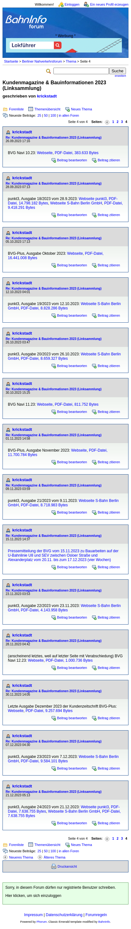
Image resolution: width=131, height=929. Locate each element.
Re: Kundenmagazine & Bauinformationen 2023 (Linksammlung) (53, 137)
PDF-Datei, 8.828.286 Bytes (44, 308)
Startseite (11, 61)
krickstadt (47, 96)
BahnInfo (104, 921)
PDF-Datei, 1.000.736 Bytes (69, 660)
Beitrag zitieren (109, 160)
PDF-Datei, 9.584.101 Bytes (44, 761)
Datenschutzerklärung (64, 915)
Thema (71, 61)
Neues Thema (81, 109)
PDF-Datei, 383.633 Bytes (76, 153)
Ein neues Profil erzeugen (109, 4)
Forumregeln (96, 915)
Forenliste (16, 109)
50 (46, 115)
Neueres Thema (21, 857)
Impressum (33, 915)
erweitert (120, 75)
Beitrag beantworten (72, 160)
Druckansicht (67, 866)
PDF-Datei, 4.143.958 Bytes (44, 610)
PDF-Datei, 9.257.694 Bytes (48, 711)
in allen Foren (69, 115)
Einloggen (72, 4)
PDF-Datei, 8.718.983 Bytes (44, 505)
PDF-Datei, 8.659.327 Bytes (44, 358)
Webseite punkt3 (93, 199)
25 (39, 115)
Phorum (41, 921)
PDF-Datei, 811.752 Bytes (76, 404)
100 (53, 115)
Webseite (45, 153)
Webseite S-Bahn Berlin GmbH (76, 203)
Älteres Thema (54, 857)
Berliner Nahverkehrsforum (42, 61)
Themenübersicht (47, 109)
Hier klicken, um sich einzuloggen (33, 895)
